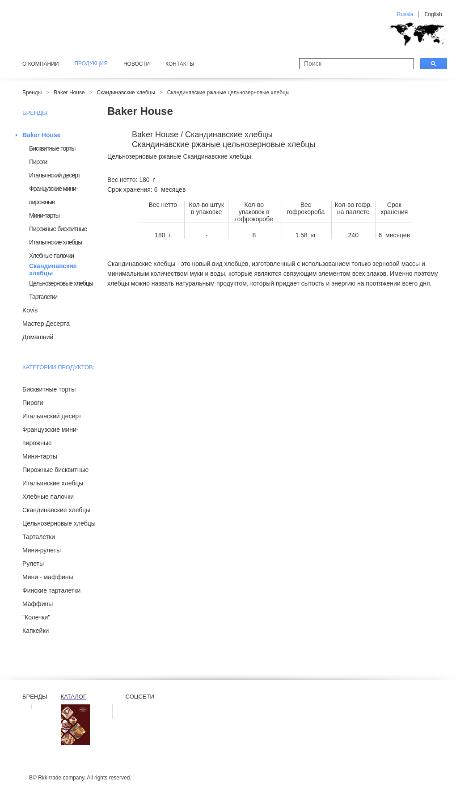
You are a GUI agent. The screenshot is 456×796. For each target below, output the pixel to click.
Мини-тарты (44, 215)
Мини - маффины (47, 577)
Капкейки (35, 630)
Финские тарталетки (51, 590)
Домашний (37, 337)
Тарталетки (43, 296)
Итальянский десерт (54, 175)
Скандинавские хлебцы (126, 92)
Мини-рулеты (41, 550)
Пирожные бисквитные (58, 228)
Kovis (30, 310)
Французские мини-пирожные (53, 195)
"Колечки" (36, 617)
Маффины (37, 603)
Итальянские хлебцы (55, 242)
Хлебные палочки (51, 255)
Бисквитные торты (52, 148)
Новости (136, 64)
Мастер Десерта (46, 323)
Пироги (38, 161)
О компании (40, 64)
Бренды (32, 92)
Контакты (179, 64)
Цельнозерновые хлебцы (61, 283)
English (433, 14)
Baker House (69, 92)
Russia (405, 14)
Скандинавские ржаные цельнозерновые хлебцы (228, 92)
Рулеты (33, 563)
